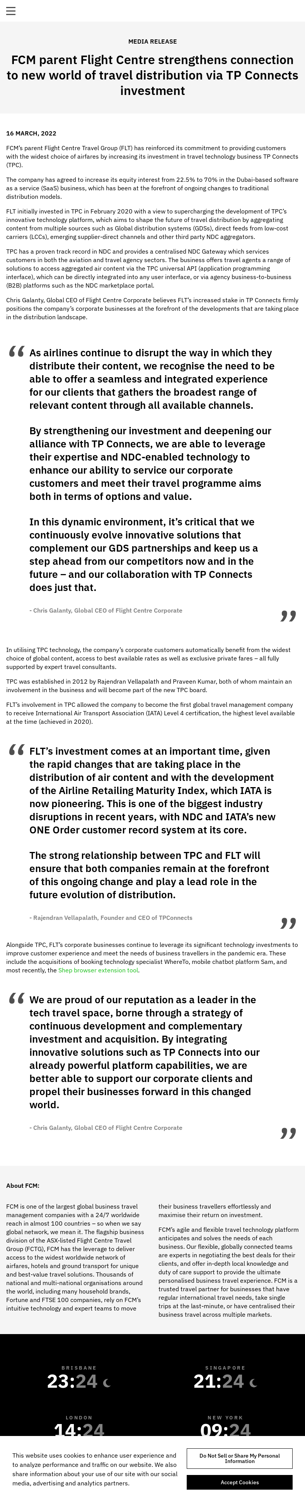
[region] (152, 1469)
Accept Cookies (240, 1482)
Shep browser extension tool (98, 970)
